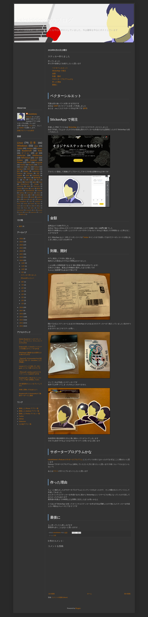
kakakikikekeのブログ (45, 20)
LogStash (37, 201)
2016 (21, 313)
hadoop (21, 193)
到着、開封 (56, 76)
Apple (31, 199)
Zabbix (20, 148)
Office (19, 197)
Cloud (31, 180)
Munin (19, 203)
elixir (35, 206)
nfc (35, 210)
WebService (37, 155)
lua (20, 199)
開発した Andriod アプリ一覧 (29, 411)
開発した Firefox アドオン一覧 (29, 413)
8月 (22, 282)
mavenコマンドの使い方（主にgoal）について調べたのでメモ (29, 367)
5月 (22, 291)
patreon (40, 210)
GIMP (56, 106)
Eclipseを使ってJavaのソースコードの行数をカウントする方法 (30, 347)
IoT (31, 195)
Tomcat (19, 188)
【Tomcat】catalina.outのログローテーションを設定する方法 (30, 373)
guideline (20, 190)
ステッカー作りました (28, 275)
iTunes (25, 208)
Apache (31, 164)
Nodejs (25, 203)
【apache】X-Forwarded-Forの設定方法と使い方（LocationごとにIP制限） (30, 360)
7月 (22, 285)
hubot (18, 208)
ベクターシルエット (60, 68)
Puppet (32, 203)
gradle (32, 197)
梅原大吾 (22, 214)
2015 (21, 317)
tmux (40, 182)
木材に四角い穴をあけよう (28, 389)
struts (38, 193)
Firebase (40, 199)
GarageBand (22, 201)
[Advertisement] (29, 74)
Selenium (20, 177)
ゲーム (26, 153)
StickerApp (72, 127)
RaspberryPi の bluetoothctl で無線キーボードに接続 (30, 394)
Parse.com (36, 186)
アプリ (39, 164)
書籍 (38, 188)
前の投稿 (127, 594)
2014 (21, 320)
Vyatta (19, 206)
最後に (54, 85)
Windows (22, 145)
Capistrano (36, 171)
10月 (23, 269)
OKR (27, 175)
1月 (22, 303)
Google (36, 184)
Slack (38, 203)
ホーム (89, 594)
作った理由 (56, 82)
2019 (21, 260)
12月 (23, 263)
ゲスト (55, 471)
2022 (21, 251)
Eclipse (20, 160)
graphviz (39, 197)
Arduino (39, 190)
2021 (21, 254)
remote (21, 212)
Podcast (28, 117)
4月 (22, 294)
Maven (20, 162)
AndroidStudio (30, 190)
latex (38, 208)
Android (33, 160)
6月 (22, 288)
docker (26, 188)
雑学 (20, 226)
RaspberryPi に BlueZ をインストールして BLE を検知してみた (30, 378)
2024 (21, 245)
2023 (21, 248)
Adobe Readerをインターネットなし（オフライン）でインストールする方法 (30, 340)
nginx (34, 182)
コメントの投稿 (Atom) (60, 597)
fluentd (27, 182)
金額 (54, 73)
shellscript (21, 155)
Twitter (85, 237)
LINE (30, 201)
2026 (21, 238)
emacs (39, 148)
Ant (24, 180)
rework (27, 212)
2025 (21, 241)
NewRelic (37, 195)
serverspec (30, 193)
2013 (21, 323)
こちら (30, 125)
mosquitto (28, 210)
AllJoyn (25, 199)
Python (36, 167)
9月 (22, 272)
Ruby (40, 150)
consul (24, 206)
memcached (20, 210)
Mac (28, 167)
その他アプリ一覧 (25, 424)
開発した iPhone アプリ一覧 (28, 408)
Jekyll (28, 186)
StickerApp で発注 (59, 71)
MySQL (22, 164)
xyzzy (32, 188)
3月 (22, 297)
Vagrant (19, 182)
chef (36, 158)
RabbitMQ (36, 175)
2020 (21, 257)
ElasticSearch (25, 184)
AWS (28, 169)
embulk (25, 197)
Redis (22, 167)
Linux (20, 142)
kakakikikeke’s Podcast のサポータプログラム (65, 459)
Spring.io (20, 169)
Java (36, 146)
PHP (29, 162)
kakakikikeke (57, 532)
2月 (22, 300)
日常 (54, 535)
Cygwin (19, 175)
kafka (32, 208)
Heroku (25, 195)
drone (30, 206)
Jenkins (30, 148)
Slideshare (22, 421)
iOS (38, 173)
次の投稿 (51, 594)
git (37, 153)
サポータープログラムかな (62, 79)
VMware (30, 173)
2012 (21, 326)
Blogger (26, 171)
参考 (85, 108)
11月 (23, 266)
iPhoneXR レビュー (27, 278)
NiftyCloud (25, 158)
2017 (21, 310)
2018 (21, 307)
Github (21, 419)
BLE (18, 171)
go (39, 206)
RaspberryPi (27, 150)
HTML (19, 195)
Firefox (36, 169)
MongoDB (38, 162)
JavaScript (20, 186)
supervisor (33, 212)
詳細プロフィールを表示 (25, 130)
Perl (38, 180)
